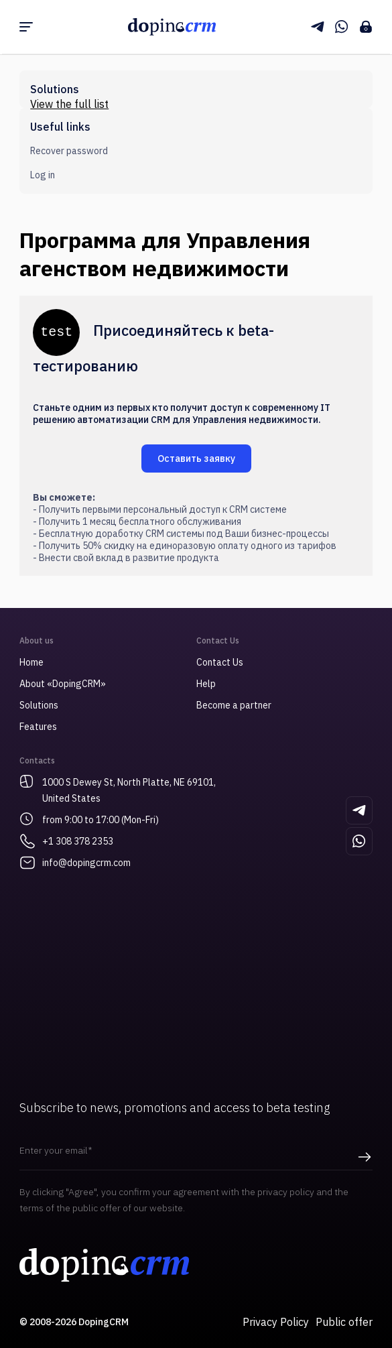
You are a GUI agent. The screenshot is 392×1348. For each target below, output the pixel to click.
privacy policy (285, 1192)
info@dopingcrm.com (86, 863)
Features (38, 727)
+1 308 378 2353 (77, 841)
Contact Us (219, 662)
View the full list (69, 104)
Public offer (344, 1322)
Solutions (38, 705)
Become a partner (233, 705)
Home (31, 662)
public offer (96, 1208)
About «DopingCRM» (62, 684)
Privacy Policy (276, 1322)
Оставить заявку (196, 458)
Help (206, 684)
